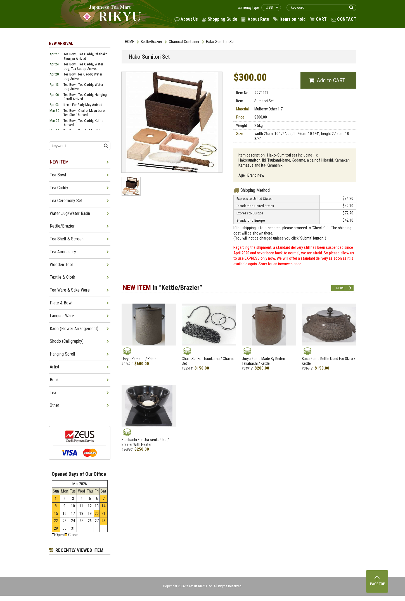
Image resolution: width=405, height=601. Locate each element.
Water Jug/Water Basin (70, 213)
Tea (53, 392)
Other (54, 405)
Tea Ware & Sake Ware (70, 290)
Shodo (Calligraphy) (67, 341)
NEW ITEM (59, 162)
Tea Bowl (58, 175)
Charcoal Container (184, 41)
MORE (340, 288)
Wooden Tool (61, 264)
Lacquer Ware (62, 315)
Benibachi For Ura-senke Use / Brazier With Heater (145, 442)
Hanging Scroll (62, 354)
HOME (129, 41)
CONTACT (346, 19)
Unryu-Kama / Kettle (139, 359)
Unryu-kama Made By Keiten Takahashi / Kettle (263, 361)
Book (54, 379)
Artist (54, 367)
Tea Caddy (59, 187)
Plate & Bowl (61, 303)
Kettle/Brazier (151, 41)
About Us (189, 19)
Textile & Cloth (62, 277)
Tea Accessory (63, 251)
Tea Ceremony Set (66, 200)
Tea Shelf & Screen (67, 239)
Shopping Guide (222, 19)
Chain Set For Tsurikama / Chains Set (208, 361)
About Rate (258, 19)
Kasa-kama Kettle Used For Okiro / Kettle (328, 361)
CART (321, 19)
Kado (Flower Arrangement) (74, 328)
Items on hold (292, 19)
